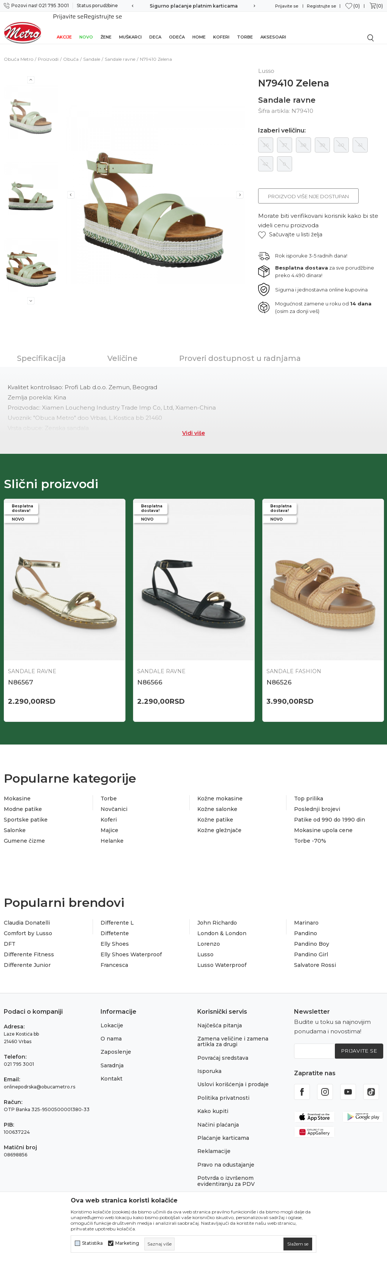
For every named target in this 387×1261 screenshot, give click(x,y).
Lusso (205, 947)
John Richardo (217, 915)
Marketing (127, 1243)
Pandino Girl (311, 947)
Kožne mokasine (220, 791)
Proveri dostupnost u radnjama (240, 350)
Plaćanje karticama (223, 1130)
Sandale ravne (120, 51)
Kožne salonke (217, 802)
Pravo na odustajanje (225, 1157)
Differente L (117, 915)
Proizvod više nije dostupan (308, 188)
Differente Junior (27, 957)
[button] (290, 226)
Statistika (92, 1243)
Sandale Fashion (293, 663)
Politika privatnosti (223, 1090)
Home (199, 27)
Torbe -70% (310, 833)
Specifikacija (41, 350)
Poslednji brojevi (317, 802)
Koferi (221, 27)
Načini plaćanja (218, 1117)
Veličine (122, 350)
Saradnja (112, 1058)
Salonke (15, 823)
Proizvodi (48, 51)
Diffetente (115, 926)
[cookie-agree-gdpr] (297, 1244)
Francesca (114, 957)
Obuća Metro (18, 51)
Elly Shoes (115, 936)
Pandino (305, 926)
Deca (155, 27)
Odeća (177, 27)
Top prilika (308, 791)
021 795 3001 (19, 1056)
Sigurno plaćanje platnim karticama (194, 6)
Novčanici (114, 802)
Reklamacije (214, 1144)
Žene (106, 27)
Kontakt (111, 1071)
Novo (86, 27)
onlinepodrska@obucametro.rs (39, 1079)
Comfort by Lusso (28, 926)
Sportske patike (26, 812)
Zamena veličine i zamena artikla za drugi (232, 1034)
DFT (9, 936)
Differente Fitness (29, 947)
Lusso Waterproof (221, 957)
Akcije (64, 27)
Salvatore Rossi (315, 957)
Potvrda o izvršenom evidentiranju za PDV (226, 1173)
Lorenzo (208, 936)
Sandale (91, 51)
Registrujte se (321, 6)
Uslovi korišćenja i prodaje (233, 1077)
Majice (109, 823)
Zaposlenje (116, 1044)
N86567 (20, 674)
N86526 (279, 674)
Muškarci (130, 27)
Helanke (112, 833)
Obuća (71, 51)
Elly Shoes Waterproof (131, 947)
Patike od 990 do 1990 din (329, 812)
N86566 (150, 674)
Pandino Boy (311, 936)
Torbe (245, 27)
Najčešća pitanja (219, 1017)
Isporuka (209, 1064)
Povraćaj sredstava (222, 1050)
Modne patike (23, 802)
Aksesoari (273, 27)
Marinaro (306, 915)
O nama (111, 1031)
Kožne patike (215, 812)
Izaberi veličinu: (282, 122)
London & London (221, 926)
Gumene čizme (24, 833)
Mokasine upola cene (323, 823)
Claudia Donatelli (27, 915)
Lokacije (112, 1017)
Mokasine (17, 791)
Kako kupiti (212, 1104)
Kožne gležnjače (219, 823)
